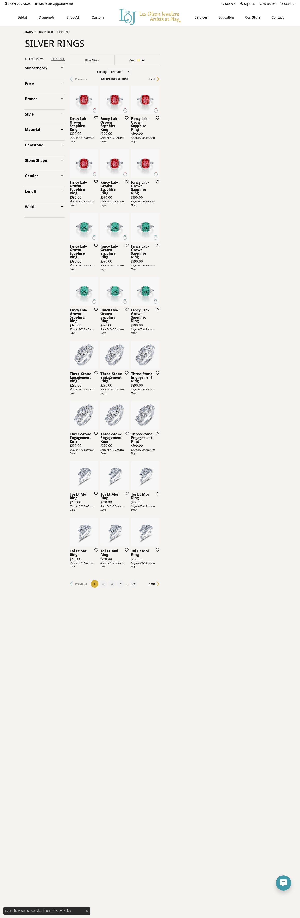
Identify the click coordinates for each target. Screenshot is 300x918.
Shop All (73, 16)
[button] (228, 4)
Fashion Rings (45, 31)
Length (31, 191)
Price (29, 83)
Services (201, 16)
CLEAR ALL (58, 59)
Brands (31, 99)
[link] (17, 4)
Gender (31, 176)
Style (29, 114)
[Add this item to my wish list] (133, 156)
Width (30, 206)
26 (191, 799)
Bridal (22, 16)
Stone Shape (36, 160)
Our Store (252, 16)
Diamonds (47, 16)
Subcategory (36, 68)
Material (32, 129)
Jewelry (29, 31)
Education (226, 16)
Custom (98, 16)
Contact (277, 16)
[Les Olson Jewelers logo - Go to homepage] (150, 17)
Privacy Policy (61, 910)
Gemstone (34, 145)
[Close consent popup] (86, 911)
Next (267, 79)
